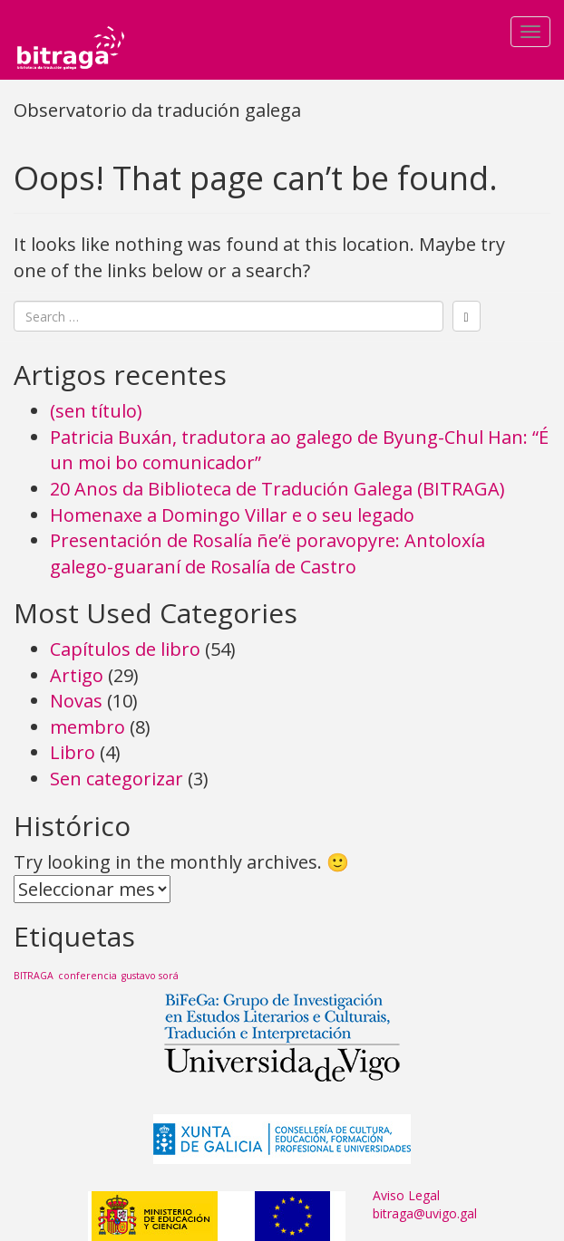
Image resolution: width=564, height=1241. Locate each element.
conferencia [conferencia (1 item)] (87, 975)
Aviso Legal (406, 1195)
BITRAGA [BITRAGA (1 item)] (33, 975)
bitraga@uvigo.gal (425, 1213)
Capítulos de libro (125, 649)
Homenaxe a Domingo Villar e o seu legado (232, 515)
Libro (72, 752)
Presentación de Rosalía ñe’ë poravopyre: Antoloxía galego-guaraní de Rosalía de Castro (267, 553)
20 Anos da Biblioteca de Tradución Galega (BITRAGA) (277, 488)
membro (87, 727)
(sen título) (96, 411)
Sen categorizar (116, 778)
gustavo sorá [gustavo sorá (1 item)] (150, 975)
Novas (76, 700)
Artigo (76, 675)
